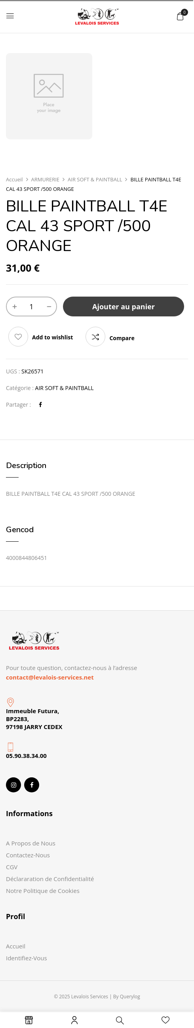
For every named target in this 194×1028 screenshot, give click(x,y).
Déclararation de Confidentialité (50, 879)
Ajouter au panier (123, 306)
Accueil (14, 179)
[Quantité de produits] (31, 306)
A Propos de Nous (30, 843)
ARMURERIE (45, 179)
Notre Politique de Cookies (43, 891)
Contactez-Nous (28, 855)
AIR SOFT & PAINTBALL (95, 179)
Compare (121, 338)
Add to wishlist (52, 337)
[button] (180, 16)
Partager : (18, 404)
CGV (11, 867)
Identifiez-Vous (26, 958)
